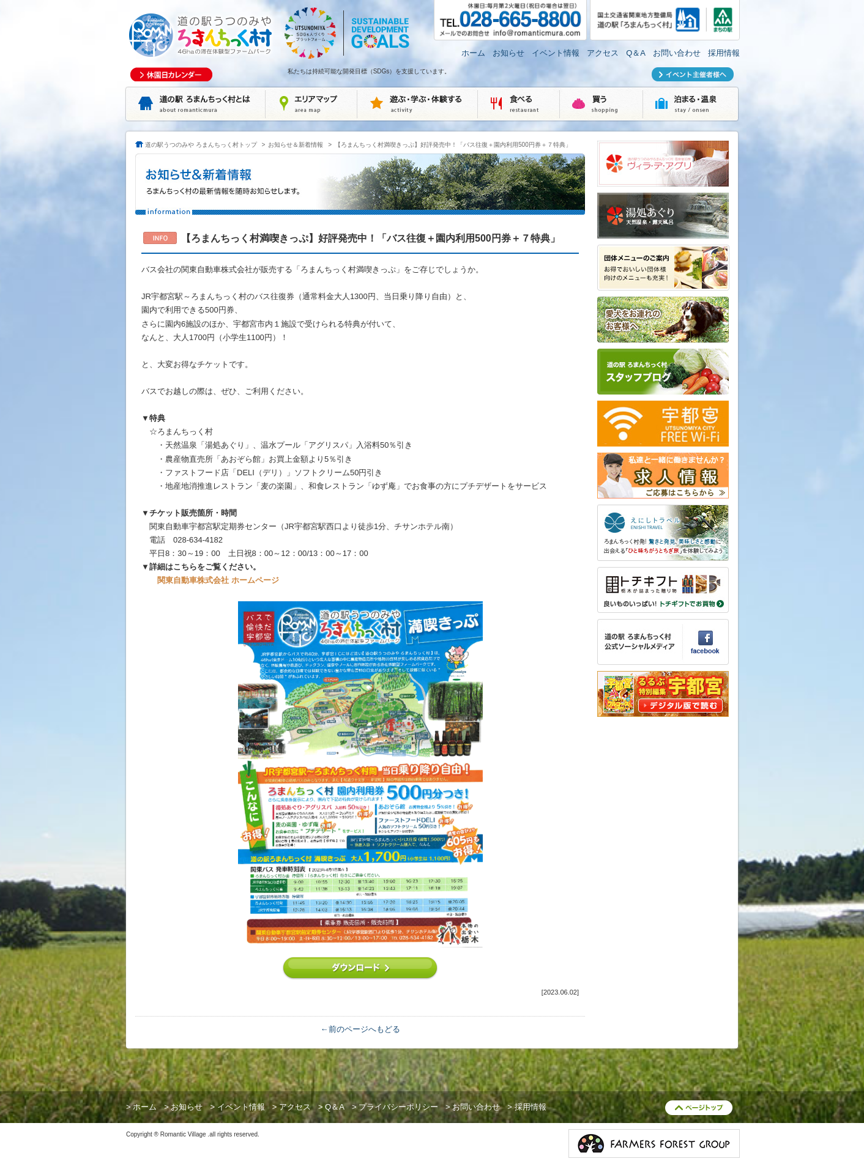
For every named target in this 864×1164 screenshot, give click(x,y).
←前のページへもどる (360, 1029)
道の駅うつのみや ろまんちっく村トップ (201, 144)
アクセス (603, 52)
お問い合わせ (677, 52)
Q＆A (636, 52)
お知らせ (508, 52)
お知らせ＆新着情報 (295, 144)
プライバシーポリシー (398, 1106)
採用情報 (724, 52)
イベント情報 (555, 52)
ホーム (473, 52)
